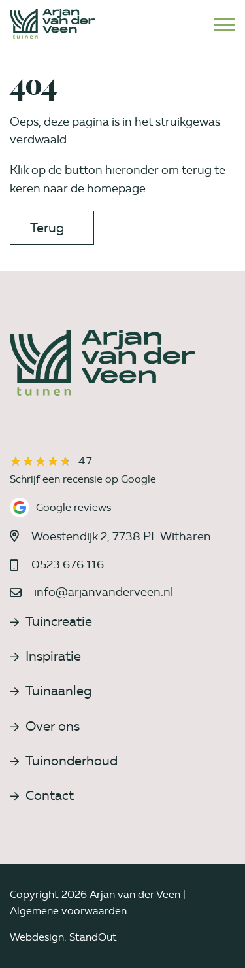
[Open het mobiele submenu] (224, 23)
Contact (42, 795)
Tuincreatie (51, 621)
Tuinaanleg (50, 691)
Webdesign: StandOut (63, 937)
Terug (47, 227)
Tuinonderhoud (64, 761)
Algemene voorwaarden (68, 911)
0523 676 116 (67, 564)
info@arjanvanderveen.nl (103, 592)
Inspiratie (45, 656)
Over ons (45, 726)
